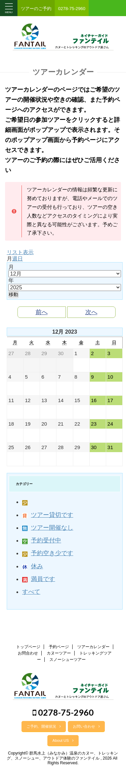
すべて (31, 591)
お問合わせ (28, 653)
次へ (91, 312)
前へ (42, 312)
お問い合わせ (86, 726)
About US (63, 740)
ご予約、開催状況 (44, 726)
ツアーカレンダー (93, 646)
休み (32, 566)
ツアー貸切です (47, 515)
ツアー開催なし (47, 527)
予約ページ (59, 646)
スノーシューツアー (67, 659)
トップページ (28, 646)
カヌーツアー (59, 653)
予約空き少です (47, 553)
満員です (38, 579)
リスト (20, 252)
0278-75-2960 (63, 712)
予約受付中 (41, 540)
